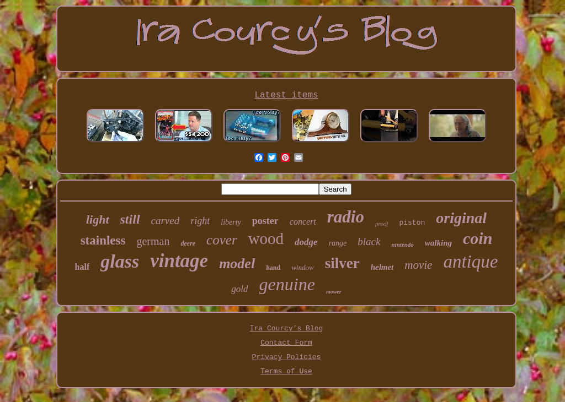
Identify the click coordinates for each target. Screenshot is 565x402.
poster (265, 220)
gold (239, 289)
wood (266, 238)
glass (119, 261)
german (152, 241)
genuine (287, 284)
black (369, 241)
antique (470, 261)
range (338, 243)
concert (303, 221)
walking (438, 242)
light (97, 219)
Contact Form (286, 343)
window (302, 267)
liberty (231, 222)
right (200, 220)
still (130, 219)
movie (418, 264)
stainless (103, 240)
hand (273, 267)
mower (334, 292)
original (461, 217)
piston (412, 223)
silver (342, 263)
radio (345, 216)
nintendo (402, 244)
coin (477, 238)
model (237, 263)
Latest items (286, 95)
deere (187, 243)
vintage (179, 260)
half (82, 266)
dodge (306, 242)
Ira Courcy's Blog (286, 328)
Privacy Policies (286, 357)
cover (221, 239)
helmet (382, 267)
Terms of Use (286, 371)
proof (381, 223)
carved (165, 220)
